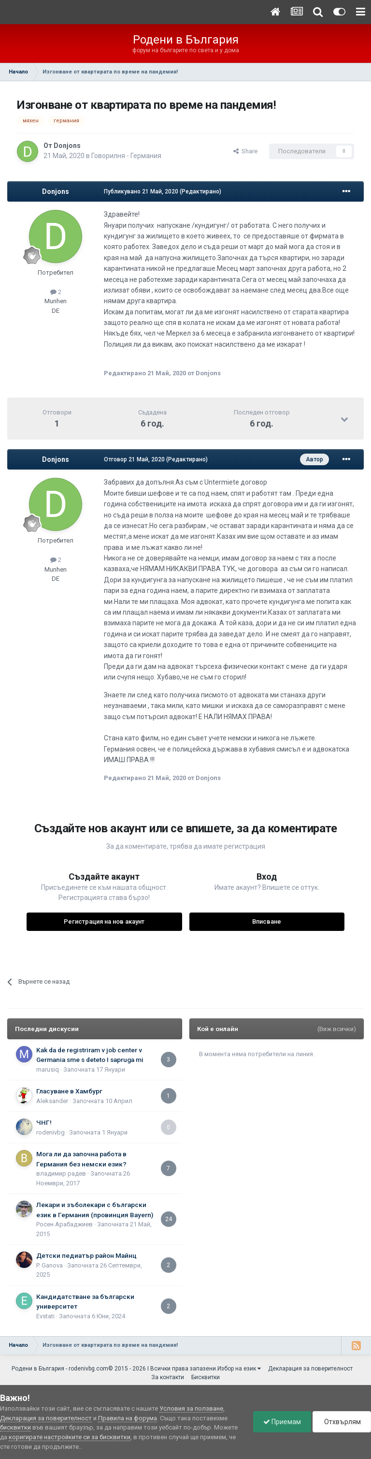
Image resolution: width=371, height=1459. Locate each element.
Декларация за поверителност (310, 1368)
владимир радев (61, 1173)
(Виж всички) (336, 1028)
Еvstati (45, 1316)
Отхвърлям (342, 1422)
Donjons (67, 145)
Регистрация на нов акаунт (104, 921)
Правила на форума (127, 1418)
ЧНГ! (44, 1122)
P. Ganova (49, 1265)
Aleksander (52, 1101)
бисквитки (15, 1427)
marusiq (47, 1069)
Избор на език (239, 1368)
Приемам (282, 1422)
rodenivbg (50, 1132)
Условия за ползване (191, 1408)
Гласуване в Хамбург (69, 1091)
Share (245, 151)
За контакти (167, 1377)
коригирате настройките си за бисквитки (69, 1437)
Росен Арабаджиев (64, 1224)
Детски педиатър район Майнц (86, 1255)
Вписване (266, 921)
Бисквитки (205, 1377)
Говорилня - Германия (126, 156)
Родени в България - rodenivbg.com (60, 1368)
